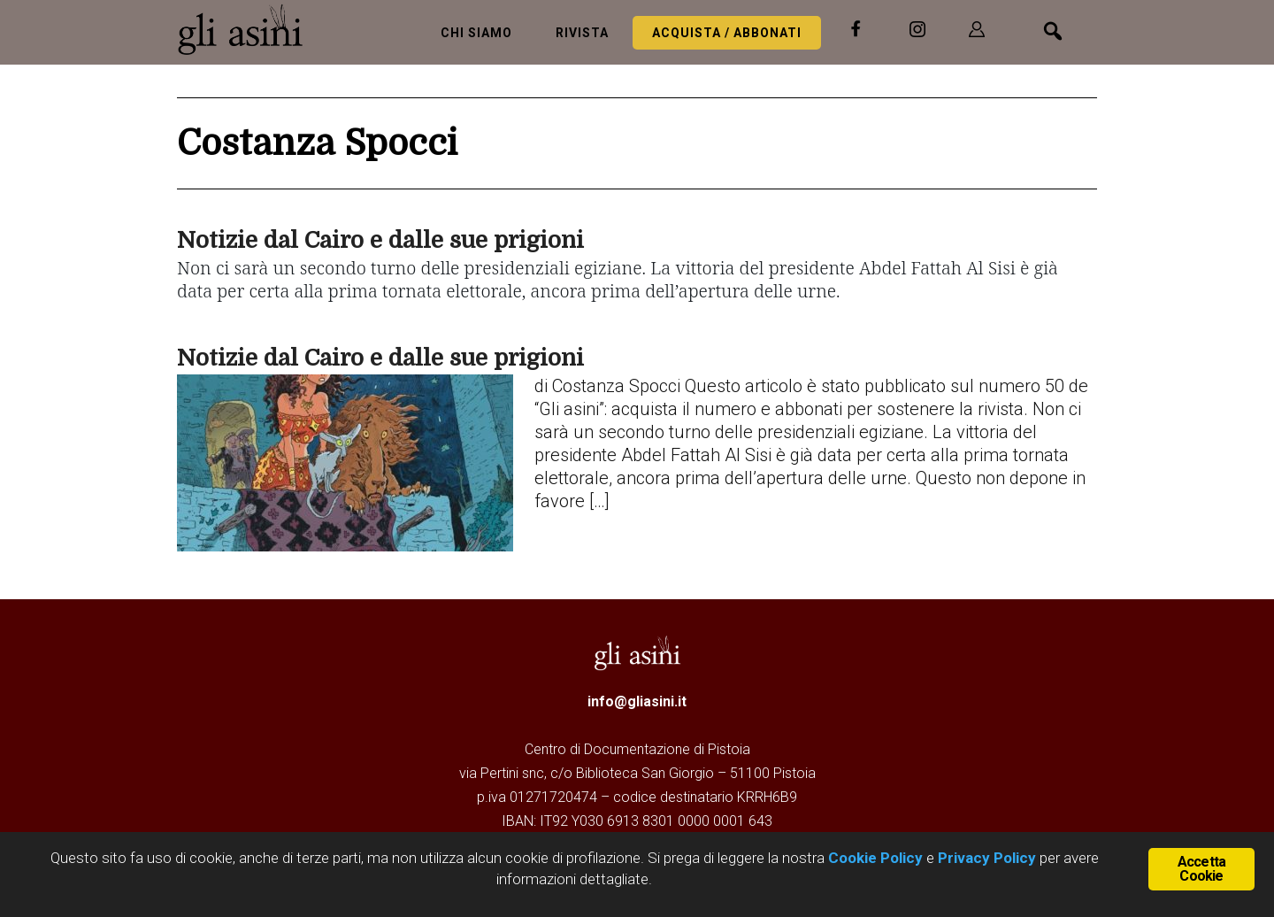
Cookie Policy (874, 858)
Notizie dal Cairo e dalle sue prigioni (380, 240)
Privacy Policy (987, 858)
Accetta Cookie (1201, 868)
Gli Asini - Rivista (247, 29)
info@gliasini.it (637, 701)
